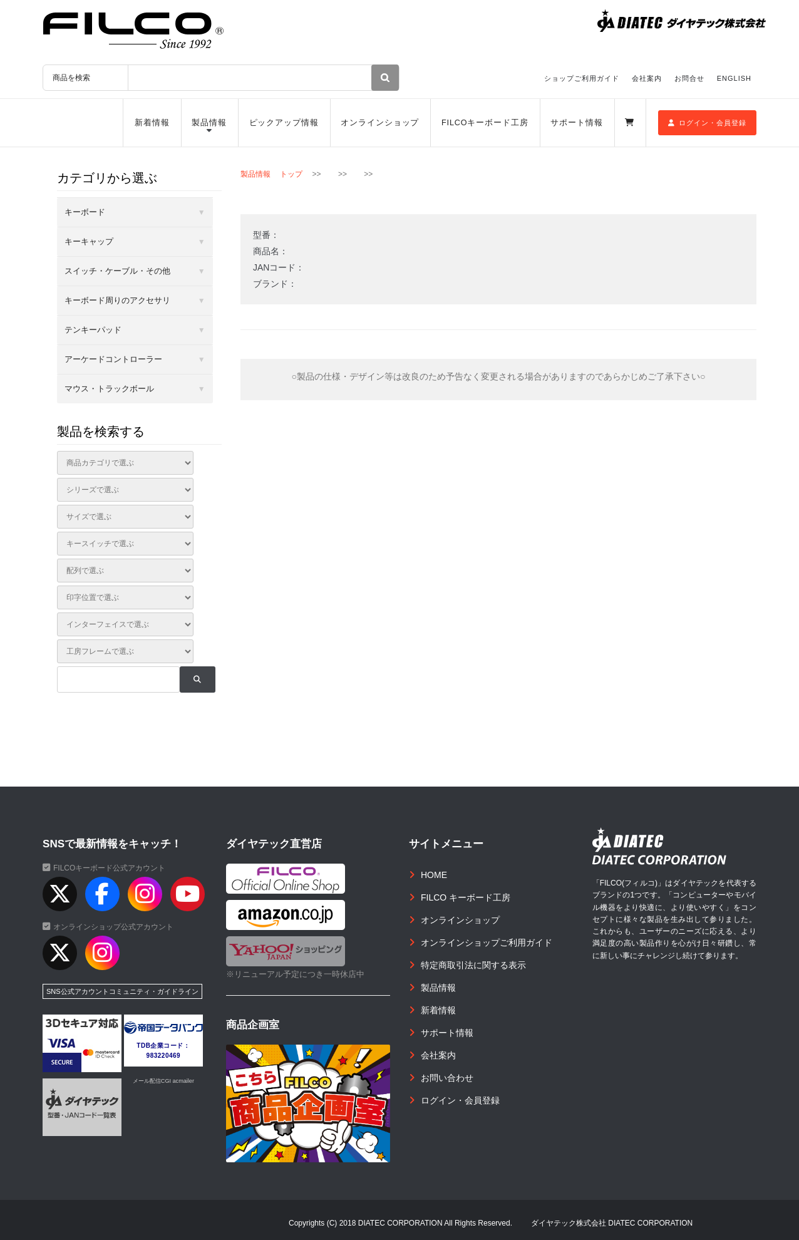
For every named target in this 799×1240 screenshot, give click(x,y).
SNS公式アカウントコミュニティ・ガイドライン (122, 991)
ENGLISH (734, 78)
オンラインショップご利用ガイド (486, 943)
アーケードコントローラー (113, 359)
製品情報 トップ (271, 174)
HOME (434, 875)
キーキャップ (88, 241)
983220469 (164, 1055)
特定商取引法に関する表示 (473, 965)
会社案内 (647, 78)
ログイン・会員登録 (707, 123)
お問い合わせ (447, 1078)
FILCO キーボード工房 (465, 897)
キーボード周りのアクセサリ (117, 300)
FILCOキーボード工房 (484, 122)
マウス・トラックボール (109, 388)
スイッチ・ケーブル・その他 (117, 271)
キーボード (84, 212)
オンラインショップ (380, 122)
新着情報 (152, 122)
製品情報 (209, 122)
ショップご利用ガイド (581, 78)
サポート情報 (576, 122)
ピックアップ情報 (284, 122)
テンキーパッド (92, 329)
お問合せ (689, 78)
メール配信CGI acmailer (163, 1081)
